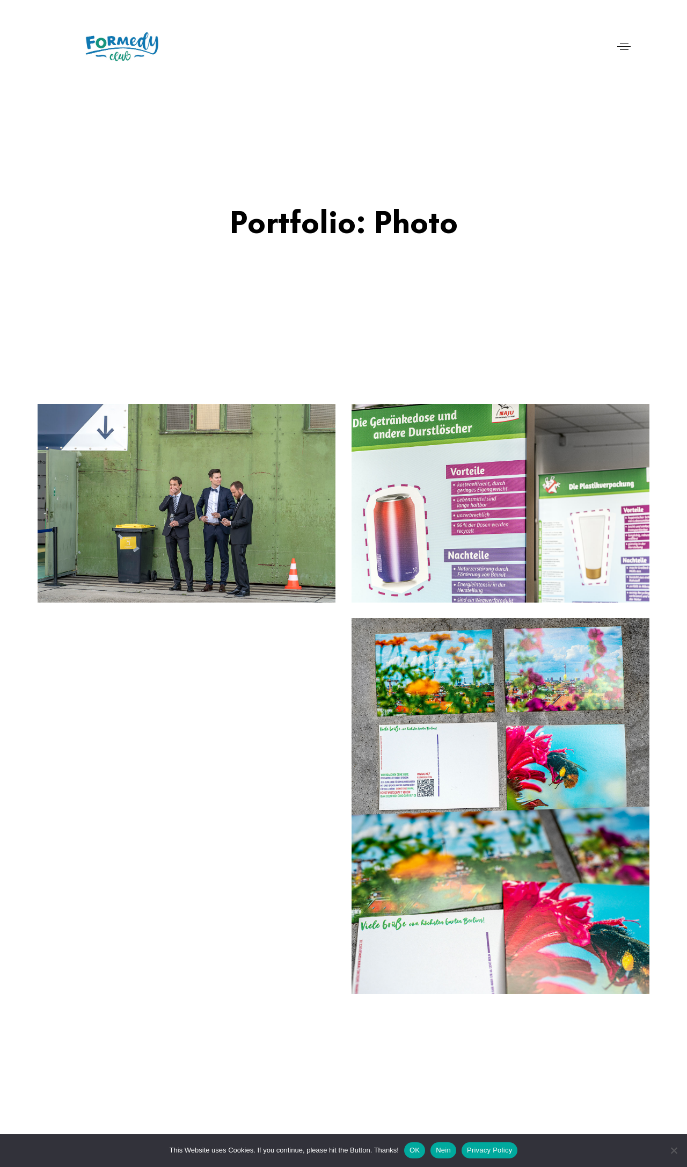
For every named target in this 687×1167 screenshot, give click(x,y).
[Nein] (673, 1150)
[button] (624, 46)
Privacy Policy (489, 1150)
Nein (443, 1150)
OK (415, 1150)
